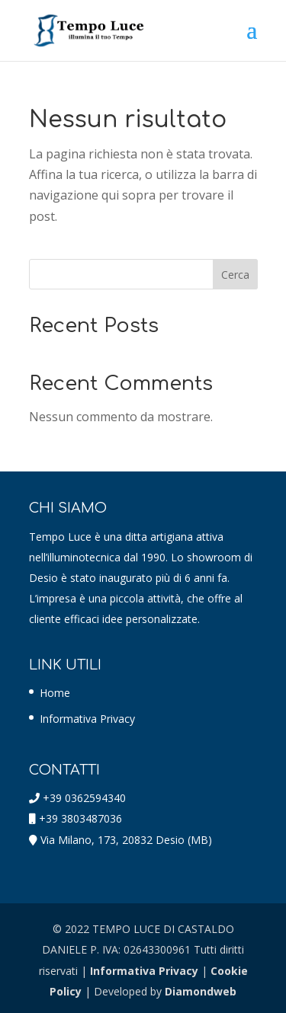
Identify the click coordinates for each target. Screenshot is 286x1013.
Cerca (235, 274)
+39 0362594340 (84, 798)
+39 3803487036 (80, 818)
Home (55, 692)
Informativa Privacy (87, 718)
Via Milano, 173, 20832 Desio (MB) (126, 839)
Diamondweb (200, 991)
